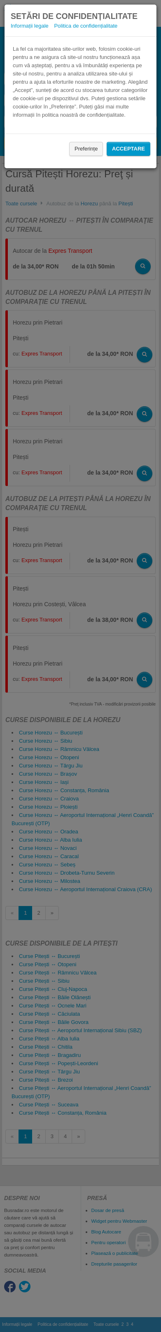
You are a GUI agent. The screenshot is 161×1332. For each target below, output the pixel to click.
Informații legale (30, 26)
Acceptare (128, 149)
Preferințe (86, 149)
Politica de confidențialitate (85, 26)
